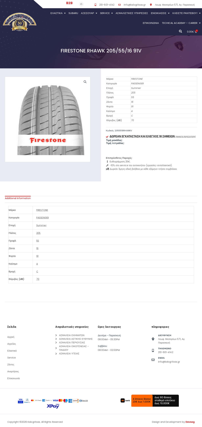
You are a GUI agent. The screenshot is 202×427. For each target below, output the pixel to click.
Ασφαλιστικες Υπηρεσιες (132, 13)
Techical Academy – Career (181, 23)
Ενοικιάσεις (160, 13)
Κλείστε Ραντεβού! (186, 13)
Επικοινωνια (151, 23)
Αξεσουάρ (89, 13)
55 (132, 97)
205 (133, 92)
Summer (136, 88)
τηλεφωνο (164, 348)
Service (106, 13)
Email (161, 357)
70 (132, 120)
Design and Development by (173, 422)
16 (132, 102)
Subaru (73, 13)
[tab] (18, 198)
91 (132, 106)
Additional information (18, 198)
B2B (69, 3)
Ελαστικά (58, 13)
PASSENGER (137, 83)
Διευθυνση (164, 335)
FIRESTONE (137, 79)
